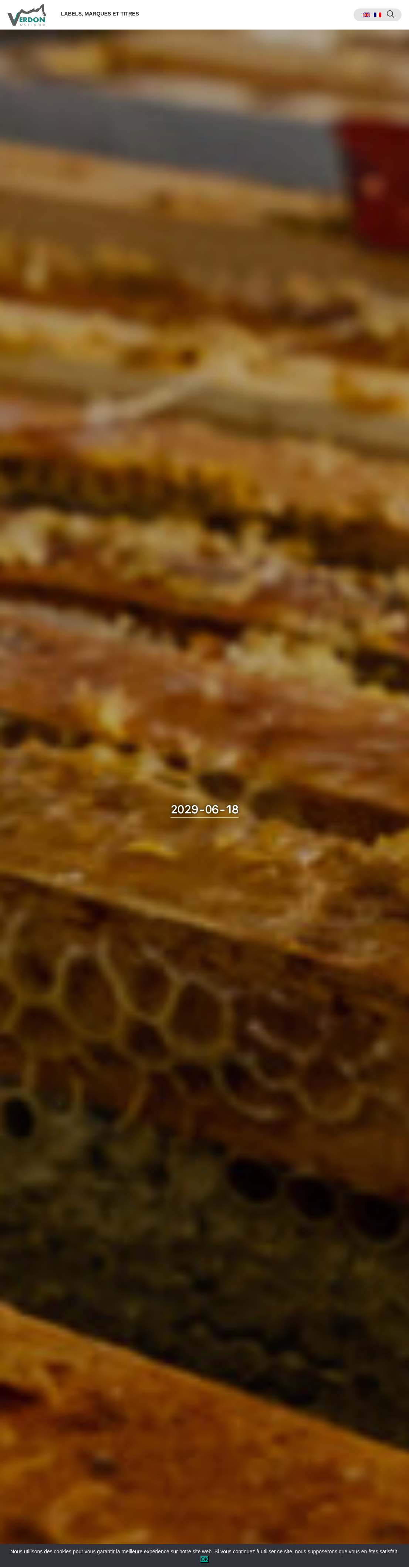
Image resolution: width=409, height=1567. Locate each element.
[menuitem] (366, 15)
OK (204, 1559)
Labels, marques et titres (100, 14)
